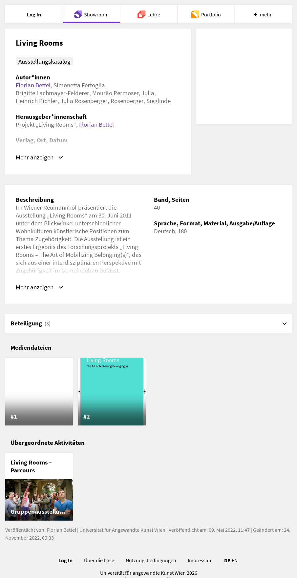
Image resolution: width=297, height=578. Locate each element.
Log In (65, 560)
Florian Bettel (33, 85)
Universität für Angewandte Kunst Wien (122, 530)
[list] (148, 392)
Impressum (200, 560)
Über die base (99, 560)
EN (235, 560)
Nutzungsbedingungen (151, 560)
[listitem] (39, 392)
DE (227, 560)
